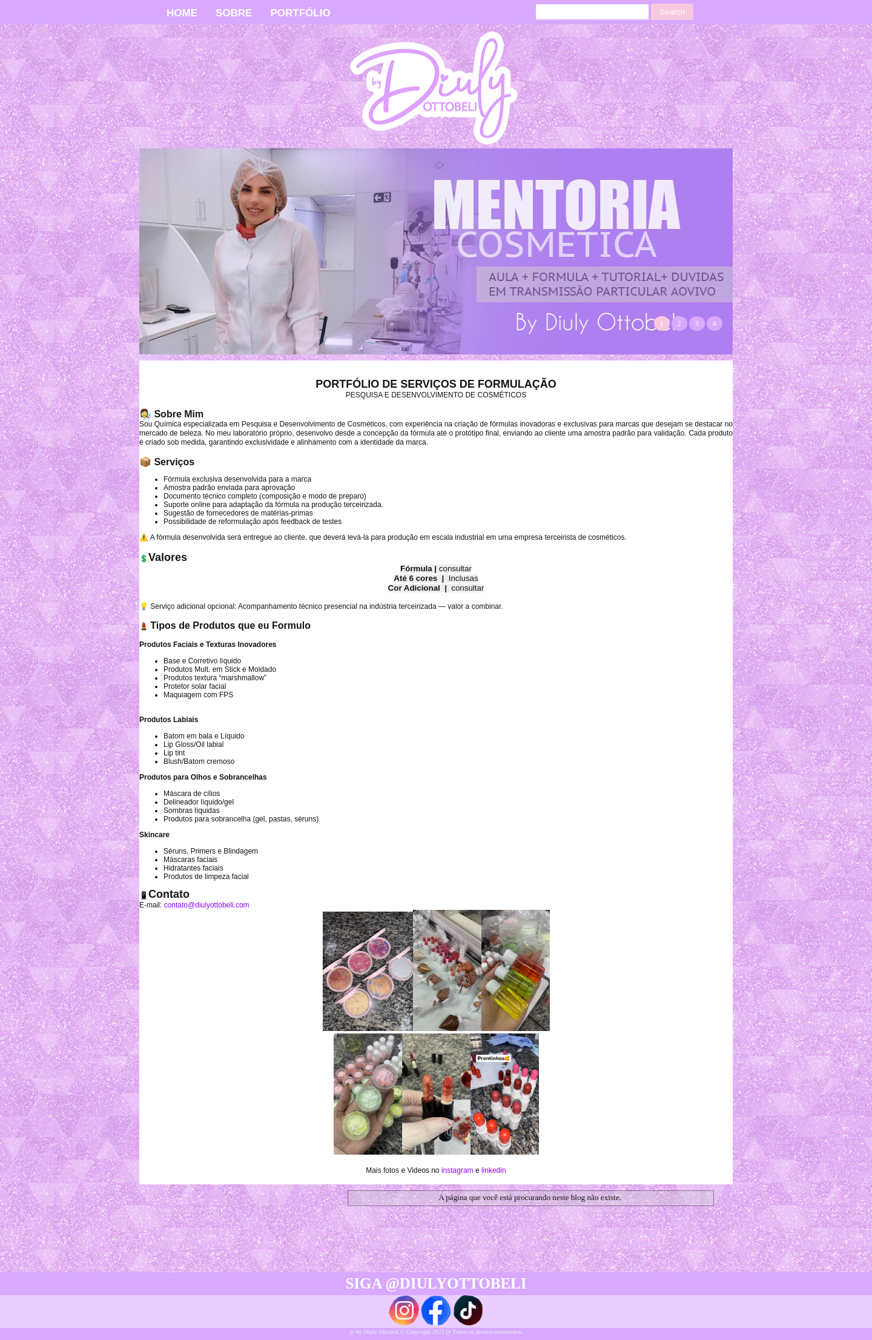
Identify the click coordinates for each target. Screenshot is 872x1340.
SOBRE (234, 13)
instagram (457, 1170)
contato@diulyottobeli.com (206, 905)
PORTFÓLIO (300, 13)
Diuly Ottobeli (381, 1331)
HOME (182, 13)
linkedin (493, 1170)
